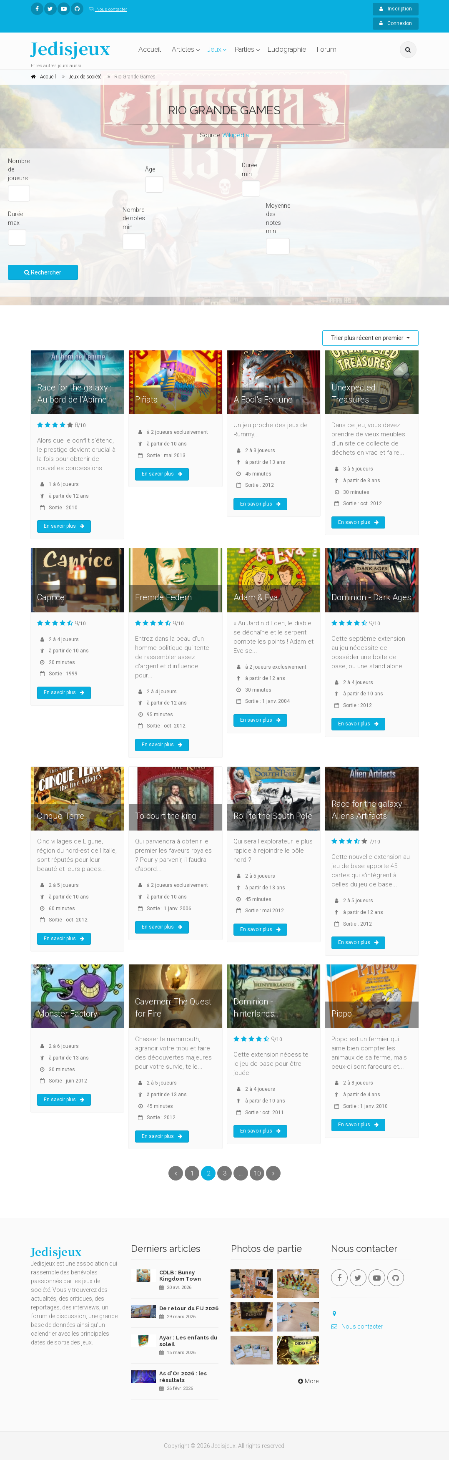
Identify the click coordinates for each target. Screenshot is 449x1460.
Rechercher (42, 272)
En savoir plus (64, 526)
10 (257, 1173)
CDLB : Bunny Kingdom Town (180, 1275)
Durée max (15, 218)
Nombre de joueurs (19, 169)
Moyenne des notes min (278, 218)
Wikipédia (235, 135)
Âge (150, 169)
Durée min (249, 169)
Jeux (214, 49)
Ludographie (287, 49)
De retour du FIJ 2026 (188, 1308)
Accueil (149, 49)
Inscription (395, 9)
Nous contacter (106, 9)
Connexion (395, 23)
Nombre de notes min (134, 218)
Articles (183, 49)
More (307, 1381)
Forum (326, 49)
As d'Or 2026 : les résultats (183, 1376)
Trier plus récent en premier (368, 338)
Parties (244, 49)
